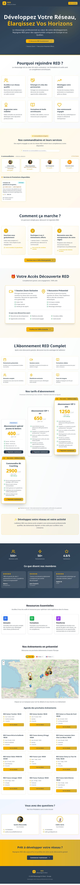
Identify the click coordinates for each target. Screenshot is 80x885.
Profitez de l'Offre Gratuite (40, 331)
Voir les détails (13, 726)
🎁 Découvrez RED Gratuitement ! (40, 41)
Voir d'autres (75, 156)
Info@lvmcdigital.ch (8, 198)
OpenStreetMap (69, 698)
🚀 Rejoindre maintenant (13, 453)
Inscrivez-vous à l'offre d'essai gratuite (40, 261)
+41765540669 (7, 200)
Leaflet (63, 698)
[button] (47, 675)
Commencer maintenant (40, 859)
